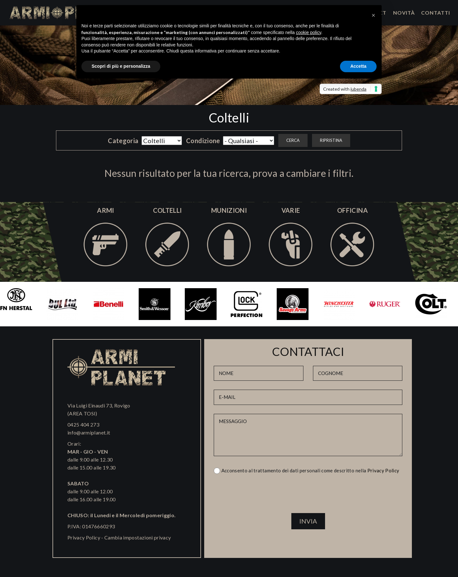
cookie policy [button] (308, 32)
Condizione (203, 140)
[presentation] (308, 496)
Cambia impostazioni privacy (137, 537)
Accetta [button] (358, 66)
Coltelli (229, 117)
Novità (404, 13)
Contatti (435, 13)
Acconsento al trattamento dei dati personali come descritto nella (310, 470)
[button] (373, 15)
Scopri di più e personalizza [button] (121, 66)
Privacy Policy (83, 537)
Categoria (123, 140)
